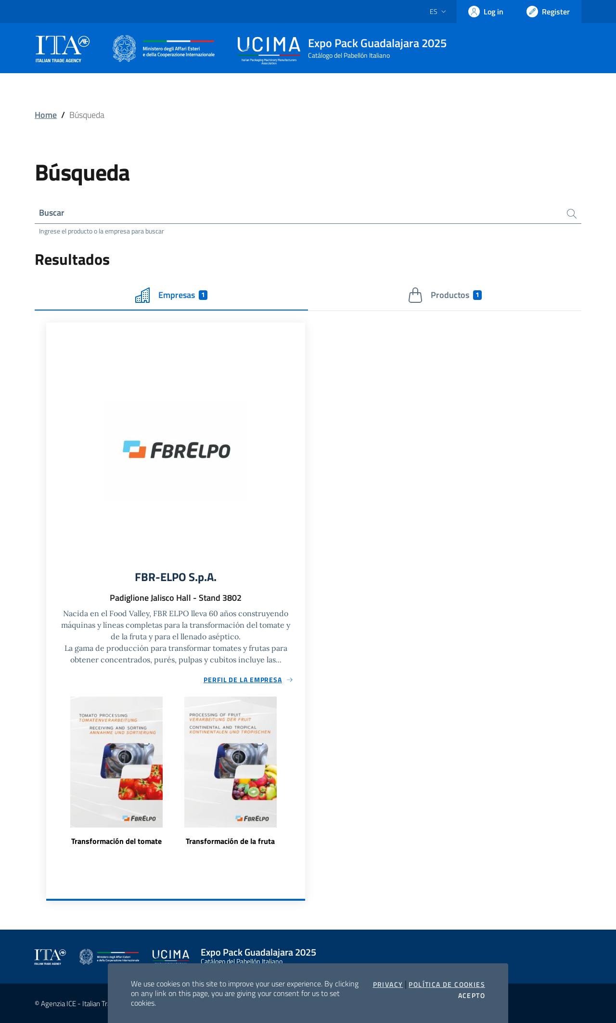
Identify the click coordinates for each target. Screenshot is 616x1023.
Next (301, 777)
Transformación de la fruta (230, 841)
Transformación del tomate (116, 841)
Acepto (471, 995)
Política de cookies (447, 984)
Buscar (51, 212)
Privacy (388, 984)
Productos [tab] (445, 295)
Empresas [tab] (171, 295)
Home (46, 114)
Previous (50, 777)
